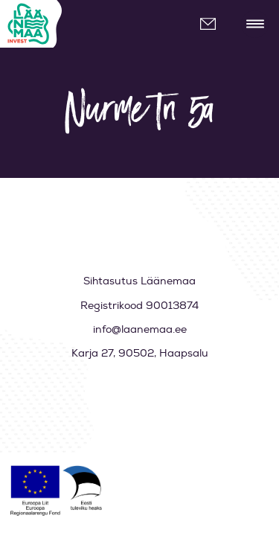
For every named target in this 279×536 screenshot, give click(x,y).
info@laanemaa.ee (214, 24)
